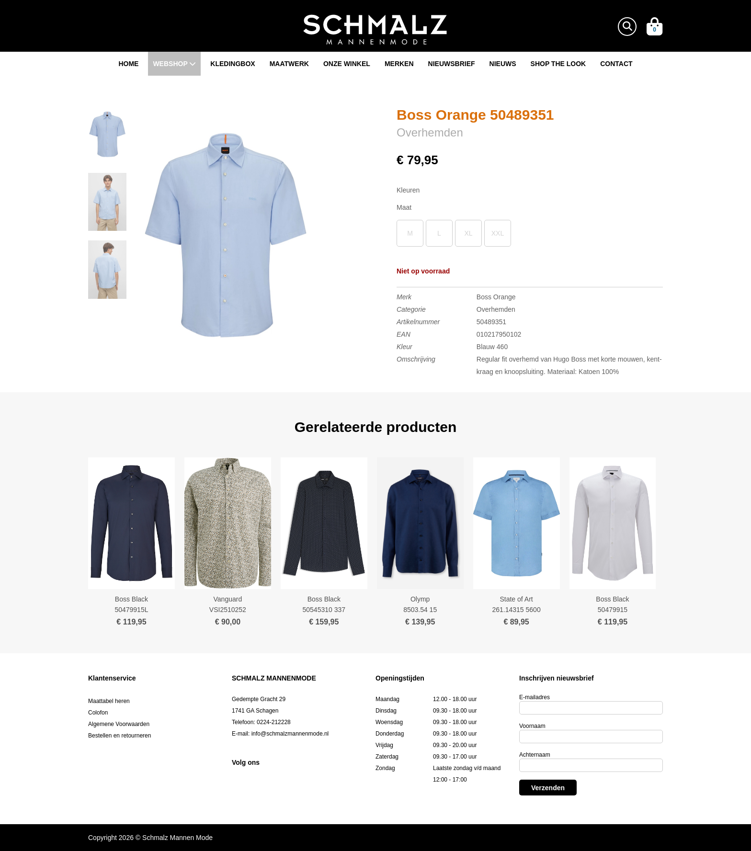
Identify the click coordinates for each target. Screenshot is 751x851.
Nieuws (502, 64)
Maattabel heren (109, 701)
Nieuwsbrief (451, 64)
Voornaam (532, 726)
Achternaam (534, 754)
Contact (616, 64)
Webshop (174, 64)
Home (128, 64)
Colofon (98, 712)
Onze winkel (346, 64)
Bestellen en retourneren (119, 735)
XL (468, 233)
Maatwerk (289, 64)
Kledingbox (232, 64)
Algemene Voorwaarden (118, 724)
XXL (497, 233)
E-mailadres (534, 697)
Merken (399, 64)
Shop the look (558, 64)
